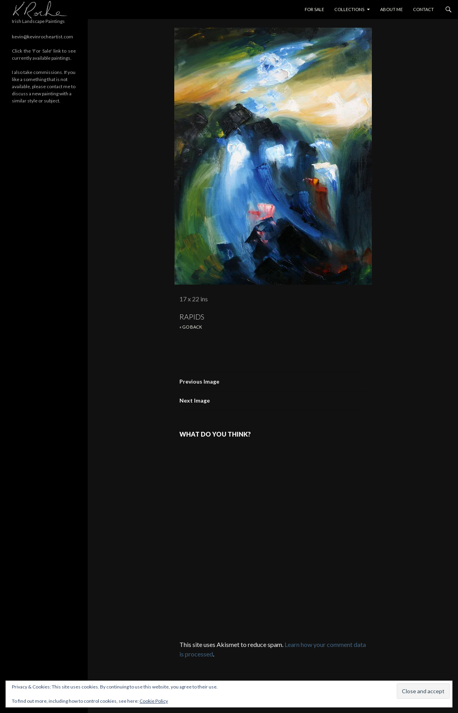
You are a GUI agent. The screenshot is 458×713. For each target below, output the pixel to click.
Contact (423, 9)
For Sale (314, 9)
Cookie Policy (153, 701)
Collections (349, 9)
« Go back (190, 326)
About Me (391, 9)
